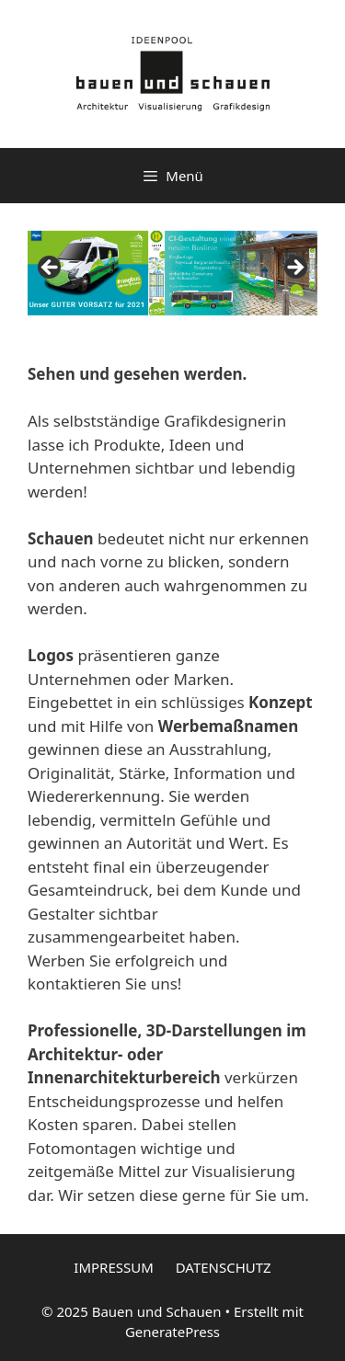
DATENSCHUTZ (223, 1267)
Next (294, 268)
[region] (172, 273)
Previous (50, 268)
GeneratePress (172, 1331)
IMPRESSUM (113, 1267)
